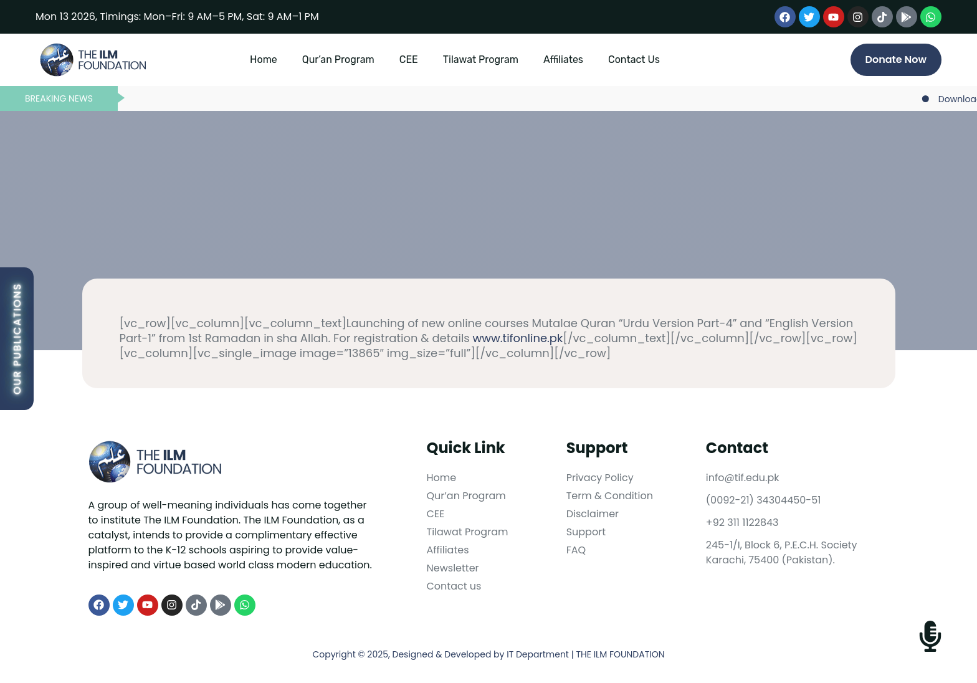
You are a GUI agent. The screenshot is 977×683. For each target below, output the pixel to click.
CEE (408, 59)
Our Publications (17, 338)
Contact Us (634, 59)
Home (263, 59)
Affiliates (563, 59)
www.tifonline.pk (518, 338)
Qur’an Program (338, 59)
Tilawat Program (480, 59)
